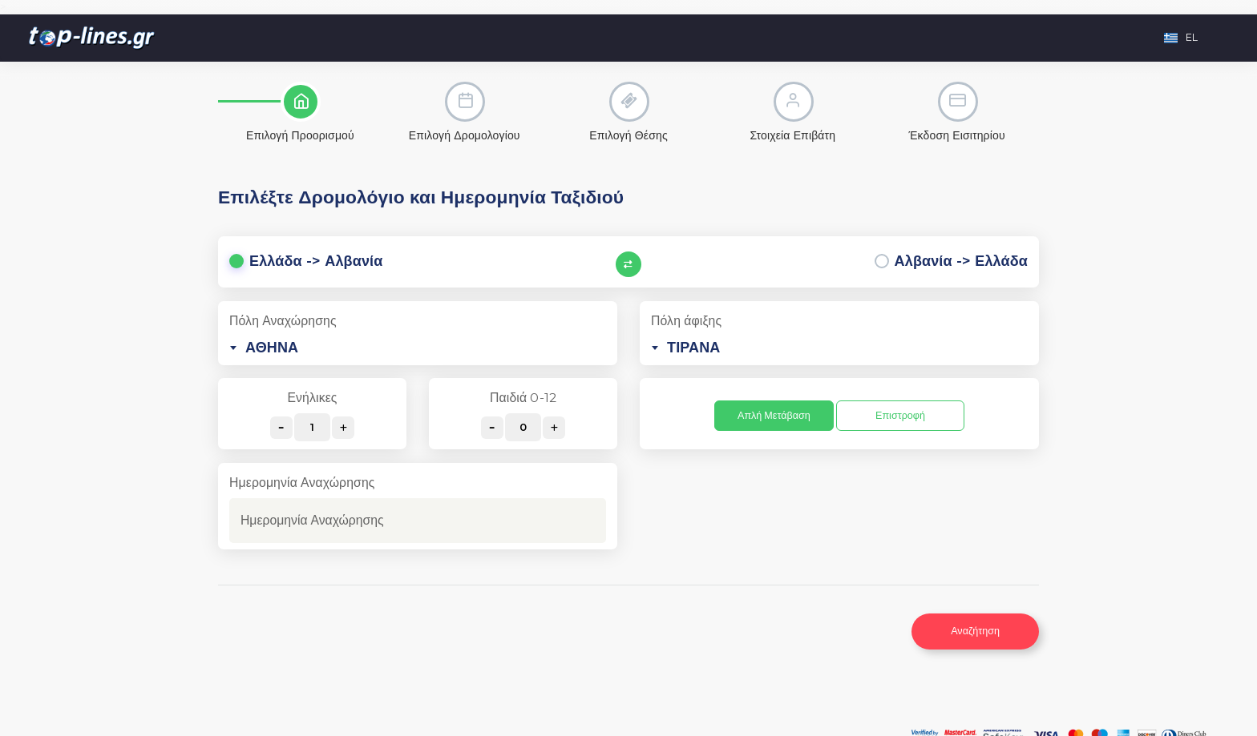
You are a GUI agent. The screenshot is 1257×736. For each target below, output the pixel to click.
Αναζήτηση (975, 631)
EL (1181, 37)
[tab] (300, 112)
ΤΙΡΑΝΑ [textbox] (694, 347)
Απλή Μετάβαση (774, 415)
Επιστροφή (900, 415)
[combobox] (417, 347)
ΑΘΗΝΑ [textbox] (271, 347)
